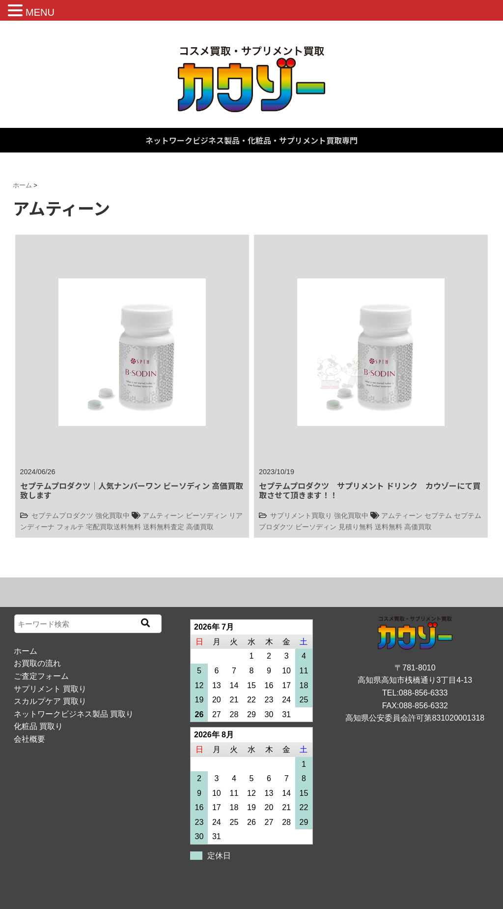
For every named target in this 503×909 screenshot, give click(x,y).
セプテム (438, 515)
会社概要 (29, 739)
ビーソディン (206, 515)
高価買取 (200, 527)
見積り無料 (355, 527)
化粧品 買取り (38, 726)
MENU (40, 12)
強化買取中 (112, 515)
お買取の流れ (37, 663)
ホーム (25, 651)
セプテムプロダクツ (62, 515)
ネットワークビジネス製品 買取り (74, 714)
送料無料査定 (163, 527)
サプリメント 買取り (50, 689)
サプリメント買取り (301, 515)
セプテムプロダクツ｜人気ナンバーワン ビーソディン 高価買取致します (131, 490)
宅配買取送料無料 (113, 527)
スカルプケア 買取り (50, 701)
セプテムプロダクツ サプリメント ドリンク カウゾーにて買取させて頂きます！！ (369, 490)
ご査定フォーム (41, 676)
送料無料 (388, 527)
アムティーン (163, 515)
